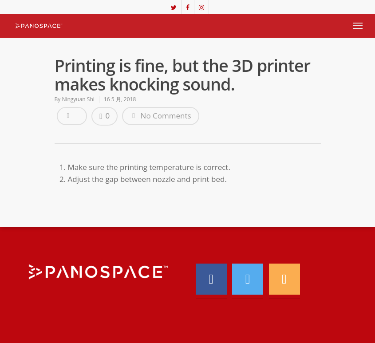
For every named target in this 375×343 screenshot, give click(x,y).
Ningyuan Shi (78, 99)
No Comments (160, 115)
